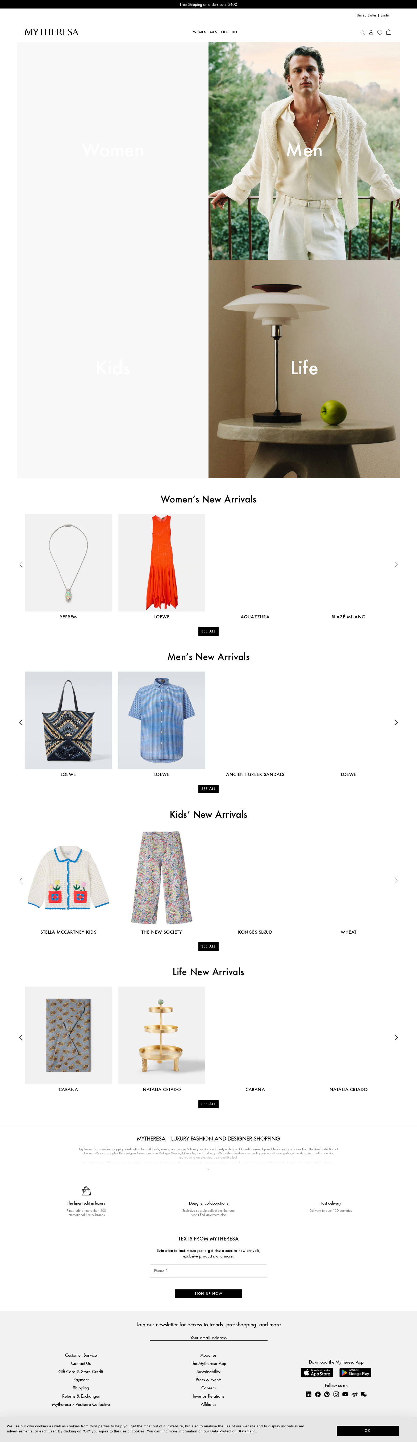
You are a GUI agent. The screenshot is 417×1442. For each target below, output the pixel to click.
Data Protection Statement (232, 1431)
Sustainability (208, 1371)
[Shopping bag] (388, 32)
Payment (81, 1379)
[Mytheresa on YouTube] (345, 1394)
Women (112, 151)
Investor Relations (208, 1396)
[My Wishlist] (380, 32)
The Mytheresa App (208, 1363)
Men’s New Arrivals (208, 657)
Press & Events (208, 1379)
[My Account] (371, 32)
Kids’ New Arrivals (209, 815)
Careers (208, 1388)
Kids (112, 369)
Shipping (81, 1388)
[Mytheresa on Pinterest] (327, 1394)
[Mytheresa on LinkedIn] (308, 1394)
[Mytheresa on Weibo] (354, 1394)
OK (368, 1430)
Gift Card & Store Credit (81, 1371)
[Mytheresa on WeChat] (363, 1394)
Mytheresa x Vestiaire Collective (81, 1404)
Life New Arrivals (208, 972)
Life (304, 369)
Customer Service (81, 1355)
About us (208, 1355)
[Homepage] (51, 32)
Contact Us (81, 1363)
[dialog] (208, 1429)
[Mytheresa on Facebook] (318, 1394)
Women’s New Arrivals (209, 500)
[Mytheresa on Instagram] (336, 1394)
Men (304, 151)
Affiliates (208, 1404)
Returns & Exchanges (81, 1396)
